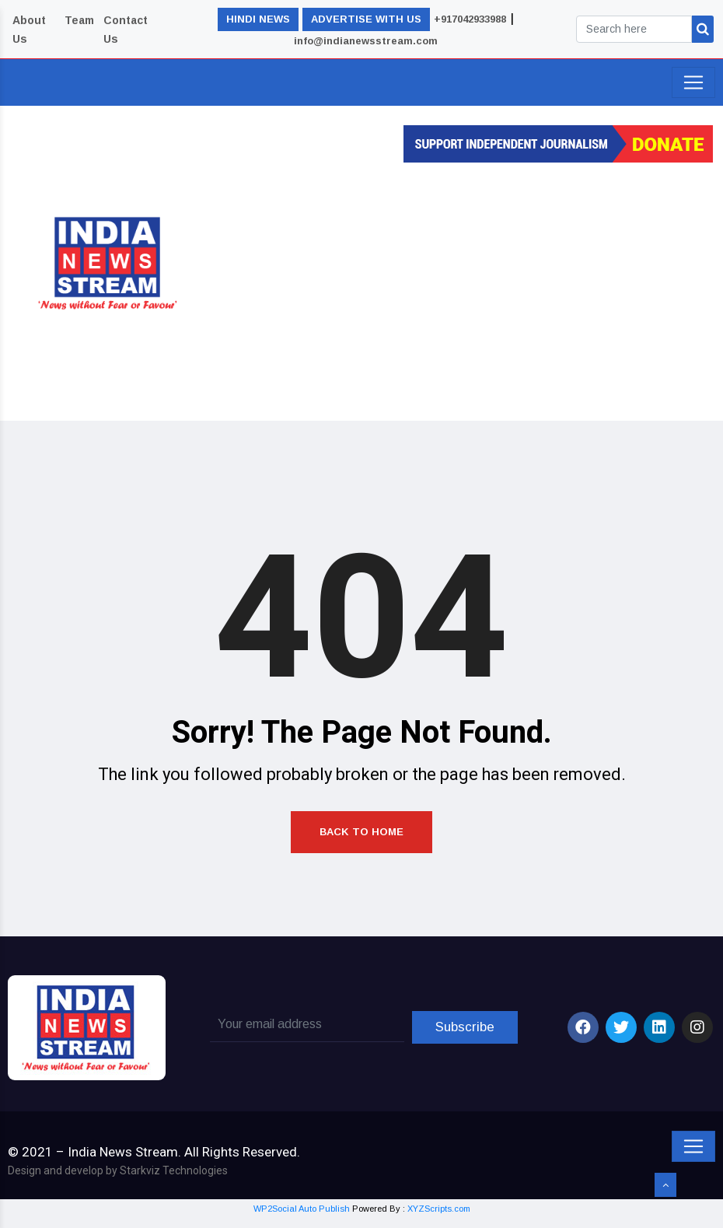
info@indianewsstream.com (366, 41)
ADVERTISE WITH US (366, 19)
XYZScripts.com (438, 1218)
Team (79, 20)
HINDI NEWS (258, 19)
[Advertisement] (472, 287)
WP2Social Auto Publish (301, 1218)
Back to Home (361, 839)
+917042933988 (470, 19)
